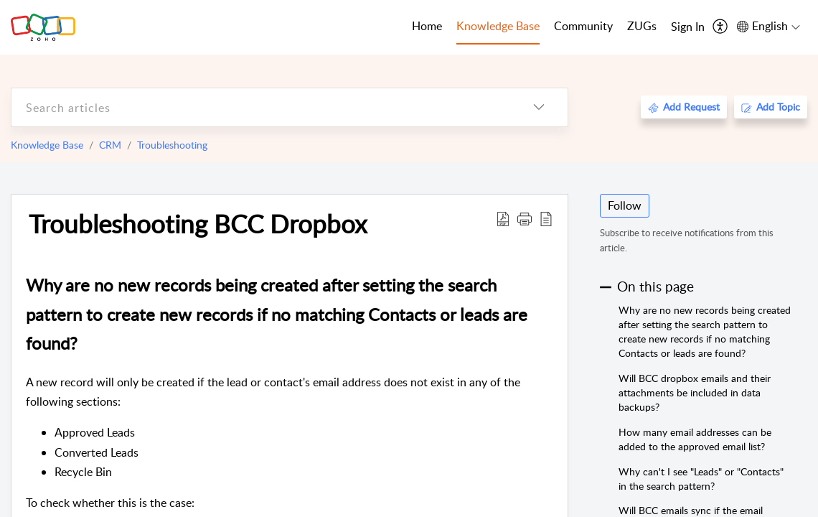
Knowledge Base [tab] (498, 26)
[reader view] (546, 218)
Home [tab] (427, 26)
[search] (260, 107)
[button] (524, 218)
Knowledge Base (47, 145)
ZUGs (642, 26)
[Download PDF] (503, 218)
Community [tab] (583, 26)
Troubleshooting (172, 145)
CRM (110, 145)
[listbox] (539, 107)
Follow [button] (624, 205)
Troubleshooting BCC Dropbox (198, 223)
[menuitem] (688, 27)
